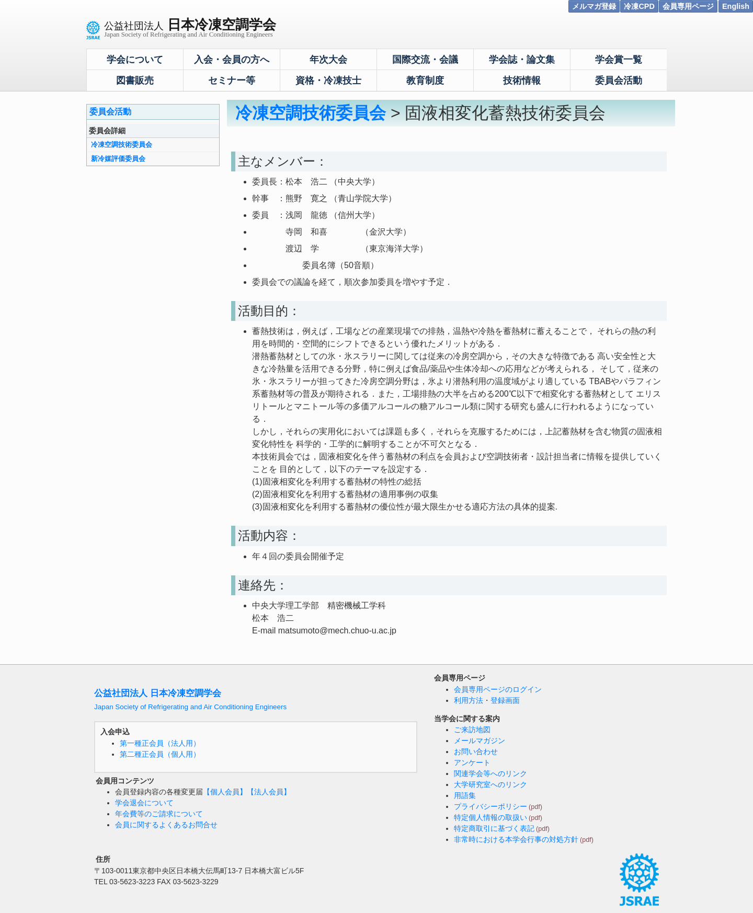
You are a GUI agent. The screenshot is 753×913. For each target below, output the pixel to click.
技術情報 (522, 80)
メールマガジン (479, 740)
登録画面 (505, 700)
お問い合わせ (476, 751)
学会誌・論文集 (522, 59)
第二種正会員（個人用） (160, 754)
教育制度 (425, 80)
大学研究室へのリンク (490, 784)
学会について (135, 59)
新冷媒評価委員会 (118, 159)
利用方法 (468, 700)
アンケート (472, 762)
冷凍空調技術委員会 (121, 144)
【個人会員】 (225, 792)
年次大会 (328, 59)
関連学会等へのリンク (490, 773)
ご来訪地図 (472, 729)
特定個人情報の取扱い (490, 817)
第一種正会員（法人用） (160, 743)
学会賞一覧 (618, 59)
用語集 (465, 795)
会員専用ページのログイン (498, 689)
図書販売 (135, 80)
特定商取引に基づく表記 (494, 828)
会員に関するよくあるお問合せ (166, 824)
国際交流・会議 (425, 59)
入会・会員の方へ (231, 59)
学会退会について (144, 803)
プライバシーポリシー (490, 806)
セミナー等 (231, 80)
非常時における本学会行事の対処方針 (516, 839)
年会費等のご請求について (159, 814)
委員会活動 (618, 80)
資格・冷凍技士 (328, 80)
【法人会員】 (269, 792)
